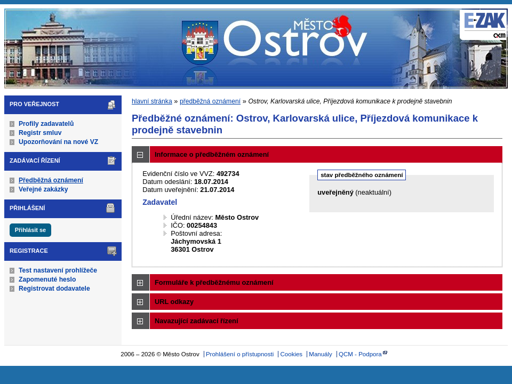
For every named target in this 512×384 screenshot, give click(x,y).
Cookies (292, 354)
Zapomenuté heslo (47, 279)
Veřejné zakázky (43, 189)
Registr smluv (40, 133)
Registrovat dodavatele (54, 288)
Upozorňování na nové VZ (58, 142)
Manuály (320, 354)
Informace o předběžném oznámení (212, 154)
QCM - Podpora (360, 354)
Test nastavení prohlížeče (58, 270)
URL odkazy (174, 302)
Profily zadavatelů (46, 123)
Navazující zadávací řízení (196, 321)
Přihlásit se (30, 230)
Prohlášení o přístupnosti (240, 354)
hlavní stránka (152, 101)
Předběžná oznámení (51, 180)
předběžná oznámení (210, 101)
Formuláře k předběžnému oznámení (214, 282)
